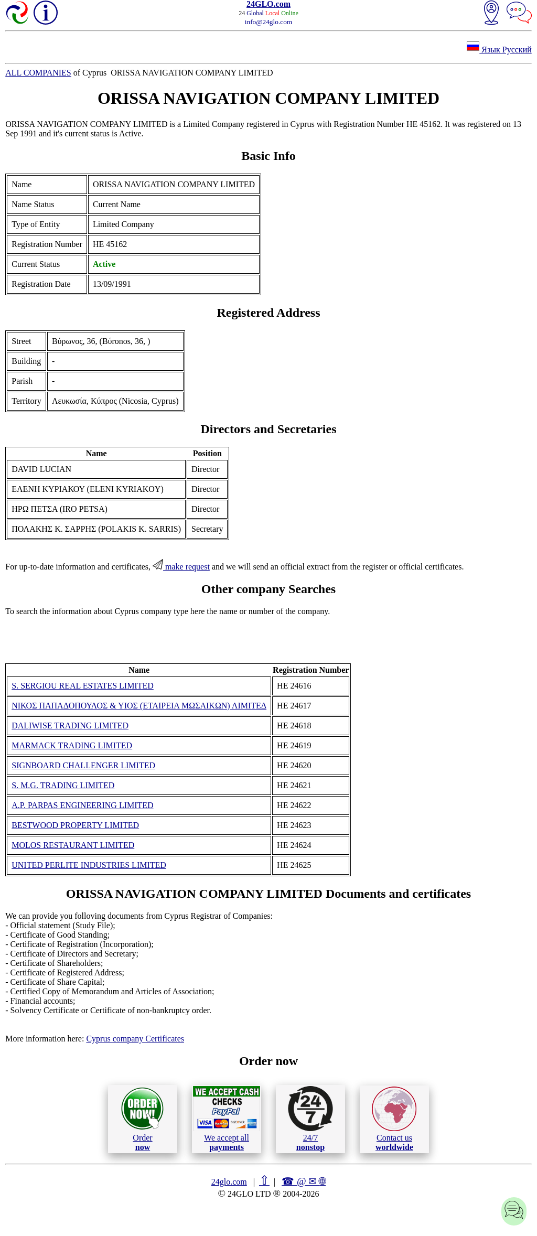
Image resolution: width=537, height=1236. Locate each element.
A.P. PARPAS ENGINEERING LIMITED (82, 805)
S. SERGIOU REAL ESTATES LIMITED (83, 685)
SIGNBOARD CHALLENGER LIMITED (83, 765)
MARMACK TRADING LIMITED (72, 745)
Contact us (394, 1119)
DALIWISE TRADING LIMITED (70, 725)
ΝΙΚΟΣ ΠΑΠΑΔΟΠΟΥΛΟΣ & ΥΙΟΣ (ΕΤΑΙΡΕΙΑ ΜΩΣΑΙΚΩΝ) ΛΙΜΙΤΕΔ (139, 705)
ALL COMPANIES (38, 72)
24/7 (310, 1118)
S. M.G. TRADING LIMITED (63, 785)
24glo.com (229, 1181)
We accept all (226, 1118)
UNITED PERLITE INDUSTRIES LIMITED (89, 865)
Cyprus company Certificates (135, 1038)
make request (181, 566)
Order (142, 1119)
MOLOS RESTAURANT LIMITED (73, 845)
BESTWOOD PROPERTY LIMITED (75, 825)
